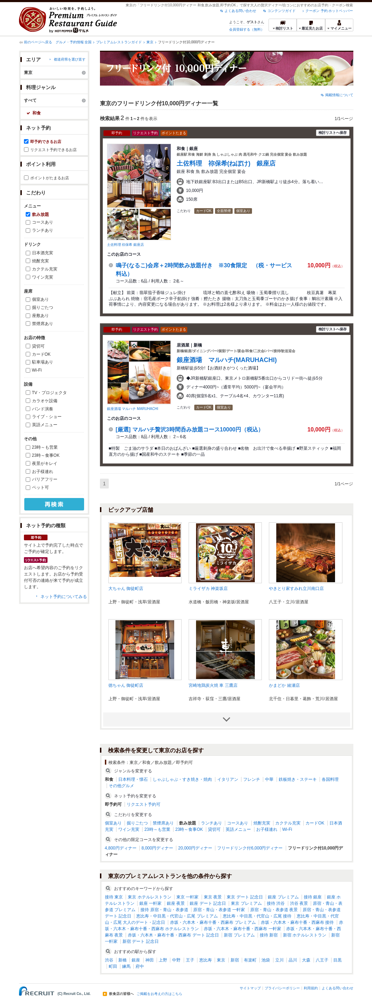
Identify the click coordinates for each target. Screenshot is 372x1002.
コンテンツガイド (281, 11)
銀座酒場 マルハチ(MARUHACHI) (227, 359)
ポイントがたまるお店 (49, 178)
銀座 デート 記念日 (208, 903)
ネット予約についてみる (63, 596)
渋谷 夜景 (299, 903)
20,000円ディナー (195, 848)
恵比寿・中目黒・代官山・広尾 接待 (257, 916)
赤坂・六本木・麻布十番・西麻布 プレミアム (213, 922)
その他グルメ (121, 785)
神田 (149, 960)
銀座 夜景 (176, 903)
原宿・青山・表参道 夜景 (274, 909)
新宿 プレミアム (239, 935)
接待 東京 (114, 897)
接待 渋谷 (276, 903)
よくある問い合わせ (240, 11)
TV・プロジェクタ (49, 392)
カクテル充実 (44, 269)
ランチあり (42, 230)
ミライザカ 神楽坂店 (208, 588)
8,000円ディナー (157, 848)
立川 (279, 960)
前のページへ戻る (38, 42)
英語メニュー (44, 424)
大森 (306, 960)
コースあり (42, 222)
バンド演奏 (42, 408)
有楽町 (250, 960)
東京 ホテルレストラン (149, 897)
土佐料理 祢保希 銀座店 (125, 245)
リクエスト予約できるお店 (53, 150)
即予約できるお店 (45, 141)
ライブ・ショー (47, 416)
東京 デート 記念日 (245, 897)
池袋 (265, 960)
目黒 (337, 960)
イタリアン (227, 779)
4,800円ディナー (121, 848)
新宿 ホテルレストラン (304, 935)
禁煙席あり (42, 323)
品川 (293, 960)
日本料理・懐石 (133, 779)
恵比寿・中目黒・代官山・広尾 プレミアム (176, 916)
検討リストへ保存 (333, 133)
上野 (163, 960)
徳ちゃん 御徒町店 (125, 685)
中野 (176, 960)
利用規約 (311, 988)
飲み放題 (40, 214)
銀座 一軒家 (150, 903)
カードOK (41, 354)
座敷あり (40, 315)
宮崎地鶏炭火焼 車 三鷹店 (213, 685)
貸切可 (38, 346)
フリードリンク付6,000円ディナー (250, 848)
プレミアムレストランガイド (119, 42)
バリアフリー (44, 479)
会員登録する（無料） (246, 29)
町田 (113, 966)
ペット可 (40, 487)
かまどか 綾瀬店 (284, 685)
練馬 (126, 966)
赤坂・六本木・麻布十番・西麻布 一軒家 (242, 928)
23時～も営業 (45, 447)
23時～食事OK (46, 455)
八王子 (322, 960)
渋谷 (109, 960)
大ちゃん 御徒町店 (125, 588)
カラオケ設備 (44, 400)
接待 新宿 (269, 935)
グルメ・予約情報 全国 (74, 42)
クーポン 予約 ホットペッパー (329, 11)
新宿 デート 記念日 (140, 941)
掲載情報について (339, 95)
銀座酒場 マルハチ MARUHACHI (132, 409)
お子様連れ (42, 471)
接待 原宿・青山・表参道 (164, 909)
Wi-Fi (37, 370)
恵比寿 (205, 960)
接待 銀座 (313, 897)
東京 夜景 (213, 897)
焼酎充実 (40, 261)
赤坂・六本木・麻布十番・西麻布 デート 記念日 (173, 935)
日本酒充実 (42, 252)
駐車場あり (42, 362)
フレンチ (251, 779)
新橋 (122, 960)
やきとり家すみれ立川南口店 (296, 588)
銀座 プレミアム (283, 897)
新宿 (235, 960)
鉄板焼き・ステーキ (298, 779)
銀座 (136, 960)
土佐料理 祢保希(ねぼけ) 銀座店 (226, 163)
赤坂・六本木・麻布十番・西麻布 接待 (297, 922)
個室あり (40, 299)
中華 (269, 779)
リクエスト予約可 (143, 804)
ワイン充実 (42, 277)
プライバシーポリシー (282, 988)
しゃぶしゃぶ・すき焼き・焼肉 (182, 779)
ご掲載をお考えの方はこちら (159, 994)
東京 (149, 42)
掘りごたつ (42, 307)
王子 (190, 960)
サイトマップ (250, 988)
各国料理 (330, 779)
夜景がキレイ (44, 463)
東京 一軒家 (187, 897)
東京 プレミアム (246, 903)
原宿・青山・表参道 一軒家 (219, 909)
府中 (139, 966)
